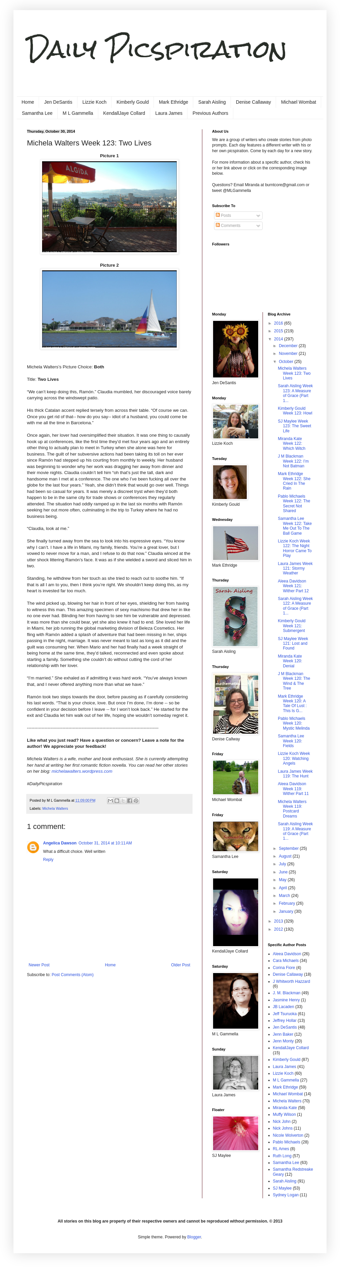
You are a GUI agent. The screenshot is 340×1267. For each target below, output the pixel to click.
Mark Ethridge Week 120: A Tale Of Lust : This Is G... (292, 703)
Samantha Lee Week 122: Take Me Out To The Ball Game (295, 525)
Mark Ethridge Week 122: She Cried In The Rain (294, 481)
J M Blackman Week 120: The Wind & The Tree (294, 681)
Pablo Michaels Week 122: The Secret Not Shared (294, 503)
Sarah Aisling (212, 102)
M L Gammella (78, 113)
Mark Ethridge (173, 102)
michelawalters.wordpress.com (82, 771)
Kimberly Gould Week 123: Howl (295, 410)
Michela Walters (55, 808)
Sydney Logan (286, 1195)
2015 (279, 331)
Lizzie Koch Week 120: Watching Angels (294, 758)
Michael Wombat (298, 102)
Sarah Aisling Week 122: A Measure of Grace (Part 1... (295, 605)
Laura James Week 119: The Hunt (295, 773)
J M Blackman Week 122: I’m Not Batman (293, 461)
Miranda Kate (285, 1107)
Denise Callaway (253, 102)
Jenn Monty (283, 1041)
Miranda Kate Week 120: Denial (290, 661)
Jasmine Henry (286, 1000)
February (287, 903)
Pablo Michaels (286, 1142)
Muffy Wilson (284, 1114)
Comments (228, 225)
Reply (48, 859)
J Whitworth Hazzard (291, 981)
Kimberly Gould (132, 102)
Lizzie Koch (94, 102)
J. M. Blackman (287, 993)
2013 (279, 921)
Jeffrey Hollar (285, 1020)
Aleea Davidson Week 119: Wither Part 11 (293, 788)
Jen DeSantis (58, 102)
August (286, 856)
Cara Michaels (286, 960)
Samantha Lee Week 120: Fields (291, 741)
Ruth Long (282, 1156)
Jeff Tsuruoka (285, 1013)
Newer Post (39, 965)
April (283, 888)
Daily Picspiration (157, 49)
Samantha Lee (37, 113)
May (283, 879)
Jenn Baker (283, 1034)
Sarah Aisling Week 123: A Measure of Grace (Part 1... (295, 393)
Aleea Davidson (287, 954)
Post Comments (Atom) (73, 974)
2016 (279, 323)
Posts (223, 215)
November (289, 353)
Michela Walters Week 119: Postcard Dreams (292, 809)
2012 (279, 929)
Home (28, 102)
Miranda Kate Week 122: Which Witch (291, 443)
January (286, 911)
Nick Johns (283, 1128)
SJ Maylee (282, 1188)
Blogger (194, 1237)
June (283, 872)
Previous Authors (210, 113)
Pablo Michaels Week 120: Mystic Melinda (293, 723)
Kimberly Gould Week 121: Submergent (291, 626)
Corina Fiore (284, 967)
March (285, 895)
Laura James (168, 113)
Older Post (180, 965)
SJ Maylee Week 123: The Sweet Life (294, 426)
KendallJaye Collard (124, 113)
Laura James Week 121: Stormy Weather (295, 568)
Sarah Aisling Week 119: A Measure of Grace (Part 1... (295, 831)
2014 (279, 339)
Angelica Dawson (59, 843)
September (289, 848)
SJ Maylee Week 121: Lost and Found (293, 643)
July (283, 864)
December (289, 345)
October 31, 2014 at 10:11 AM (105, 843)
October (286, 361)
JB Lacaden (283, 1006)
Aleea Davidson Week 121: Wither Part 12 (293, 586)
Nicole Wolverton (288, 1135)
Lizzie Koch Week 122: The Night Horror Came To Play (294, 548)
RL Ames (281, 1148)
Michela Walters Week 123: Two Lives (294, 373)
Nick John (282, 1121)
